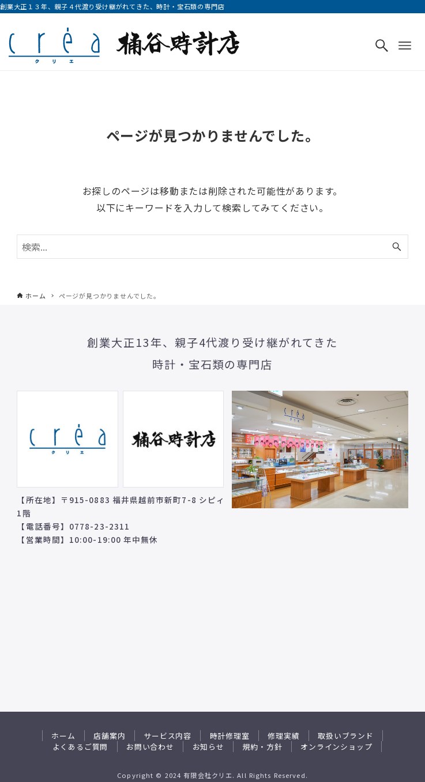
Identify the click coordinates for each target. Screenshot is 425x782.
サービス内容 (167, 735)
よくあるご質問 (80, 746)
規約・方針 (262, 746)
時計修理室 (230, 735)
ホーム (63, 735)
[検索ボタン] (381, 45)
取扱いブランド (346, 735)
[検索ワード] (212, 247)
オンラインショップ (336, 746)
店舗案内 (109, 735)
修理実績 (283, 735)
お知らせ (208, 746)
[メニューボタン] (404, 45)
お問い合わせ (150, 746)
